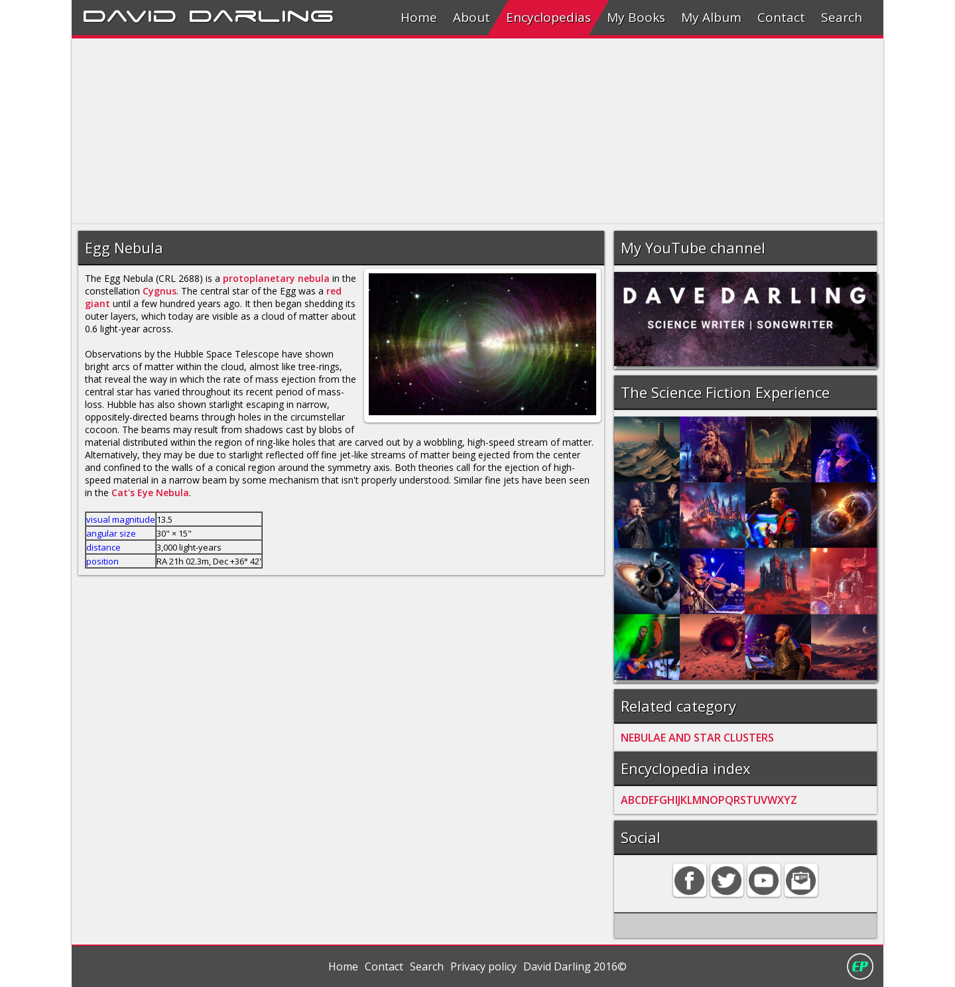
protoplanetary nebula (276, 278)
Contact (781, 17)
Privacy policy (483, 966)
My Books (636, 17)
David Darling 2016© (575, 966)
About (471, 17)
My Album (711, 17)
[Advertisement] (469, 131)
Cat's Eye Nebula (150, 492)
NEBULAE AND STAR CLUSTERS (697, 737)
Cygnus (159, 291)
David (129, 14)
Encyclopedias (548, 17)
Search (841, 17)
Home (419, 17)
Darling (261, 14)
